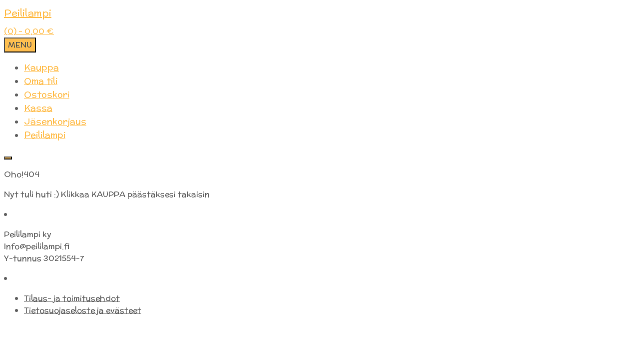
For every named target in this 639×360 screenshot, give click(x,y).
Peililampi (27, 13)
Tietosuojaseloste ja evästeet (82, 310)
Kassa (38, 108)
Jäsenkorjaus (55, 121)
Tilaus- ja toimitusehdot (72, 298)
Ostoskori (46, 94)
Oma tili (40, 80)
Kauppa (41, 67)
